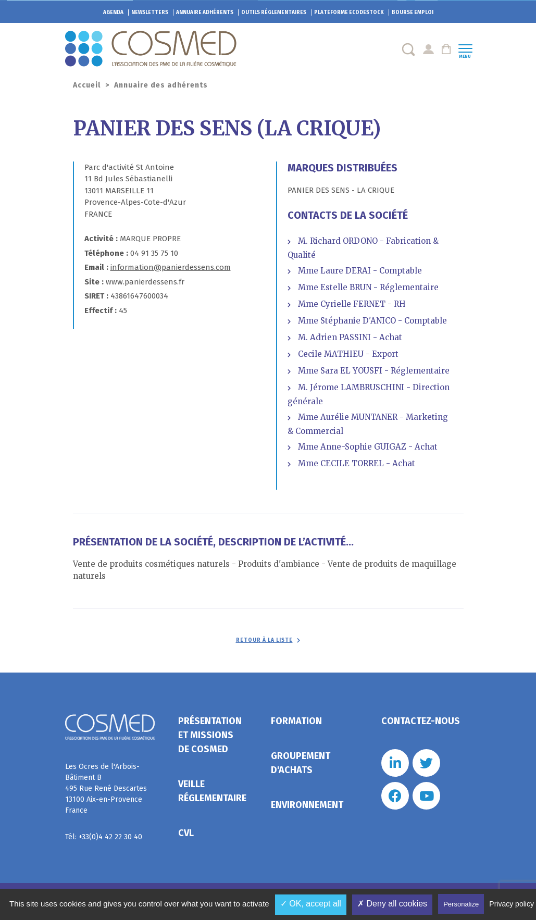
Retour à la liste (264, 640)
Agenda (113, 12)
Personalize (461, 904)
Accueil (87, 85)
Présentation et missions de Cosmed (210, 735)
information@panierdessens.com (170, 267)
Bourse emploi (412, 12)
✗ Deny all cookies (392, 903)
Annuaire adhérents (204, 12)
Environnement (307, 805)
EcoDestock (349, 12)
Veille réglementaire (212, 791)
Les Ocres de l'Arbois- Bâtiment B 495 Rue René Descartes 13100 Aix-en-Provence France (106, 788)
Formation (296, 721)
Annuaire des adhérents (161, 85)
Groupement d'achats (300, 763)
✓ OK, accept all (310, 903)
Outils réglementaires (273, 12)
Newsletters (149, 12)
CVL (186, 833)
